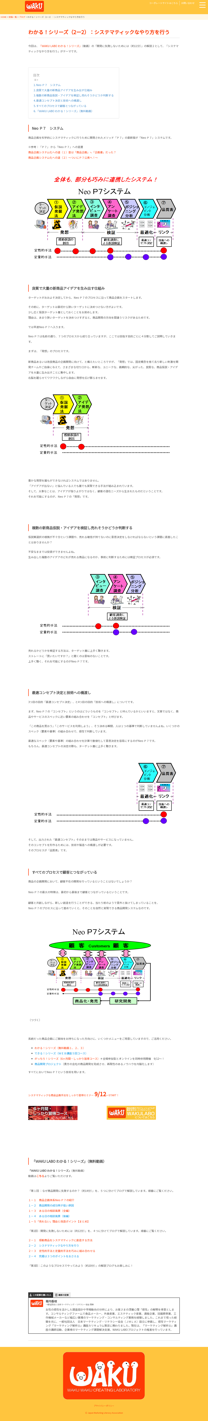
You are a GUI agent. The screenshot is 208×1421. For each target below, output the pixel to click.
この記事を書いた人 (42, 1294)
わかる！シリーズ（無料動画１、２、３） (60, 1048)
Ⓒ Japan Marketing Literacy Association (104, 1412)
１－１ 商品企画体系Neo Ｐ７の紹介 (51, 1200)
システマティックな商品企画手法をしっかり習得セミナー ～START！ (73, 1095)
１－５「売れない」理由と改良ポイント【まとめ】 (59, 1221)
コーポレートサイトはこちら (163, 3)
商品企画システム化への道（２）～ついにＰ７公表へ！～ (63, 157)
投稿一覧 (13, 16)
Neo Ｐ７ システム (48, 85)
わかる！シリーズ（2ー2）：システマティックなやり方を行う (99, 32)
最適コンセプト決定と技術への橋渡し (59, 100)
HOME (3, 16)
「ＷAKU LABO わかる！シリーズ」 (60, 46)
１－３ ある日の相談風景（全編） (49, 1211)
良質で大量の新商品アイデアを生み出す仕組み (64, 90)
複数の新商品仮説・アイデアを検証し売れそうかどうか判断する (75, 95)
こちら (40, 1176)
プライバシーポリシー (104, 1405)
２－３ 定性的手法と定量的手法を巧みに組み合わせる (61, 1251)
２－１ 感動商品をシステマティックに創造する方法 (60, 1240)
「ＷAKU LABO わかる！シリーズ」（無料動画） (65, 111)
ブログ (22, 16)
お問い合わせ (187, 3)
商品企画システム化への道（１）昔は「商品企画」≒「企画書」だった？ (72, 152)
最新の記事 (63, 1294)
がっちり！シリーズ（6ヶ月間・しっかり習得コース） (67, 1059)
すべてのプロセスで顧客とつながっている (61, 106)
